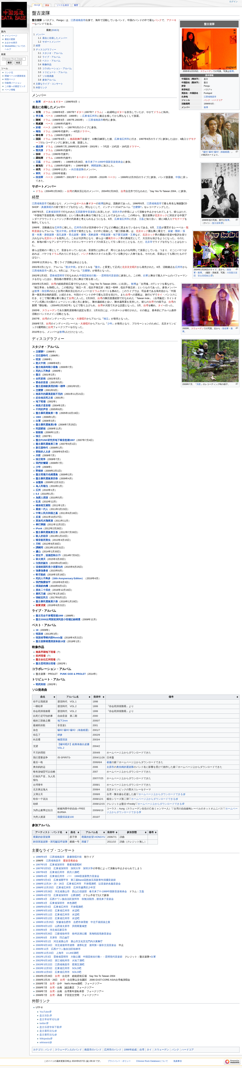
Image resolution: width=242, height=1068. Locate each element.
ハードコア (217, 100)
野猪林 (39, 470)
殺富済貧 (41, 605)
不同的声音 (42, 409)
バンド (48, 1049)
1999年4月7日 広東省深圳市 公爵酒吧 (58, 895)
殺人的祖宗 (42, 536)
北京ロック (161, 215)
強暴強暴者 (42, 570)
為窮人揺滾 (42, 497)
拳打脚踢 (41, 524)
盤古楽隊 (216, 223)
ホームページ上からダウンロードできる (161, 794)
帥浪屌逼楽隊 (40, 841)
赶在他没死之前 (44, 397)
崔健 (170, 231)
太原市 (110, 767)
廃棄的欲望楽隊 (41, 837)
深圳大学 (117, 212)
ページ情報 (10, 90)
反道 (38, 517)
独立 (106, 318)
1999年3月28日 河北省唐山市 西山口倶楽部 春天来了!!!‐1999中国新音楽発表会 (81, 891)
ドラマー (85, 131)
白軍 (145, 275)
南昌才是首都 (43, 405)
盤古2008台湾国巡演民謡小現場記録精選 (58, 619)
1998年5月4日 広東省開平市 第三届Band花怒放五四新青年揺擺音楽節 (76, 880)
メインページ (11, 35)
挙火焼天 (41, 559)
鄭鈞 (177, 231)
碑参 (59, 735)
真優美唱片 (47, 207)
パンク (207, 100)
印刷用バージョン (13, 83)
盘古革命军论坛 (48, 1019)
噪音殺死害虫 (43, 540)
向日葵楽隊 (77, 169)
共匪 (199, 384)
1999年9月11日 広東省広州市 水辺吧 (57, 914)
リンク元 (9, 72)
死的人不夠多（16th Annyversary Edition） (60, 578)
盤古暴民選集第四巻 (47, 478)
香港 (73, 231)
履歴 (76, 5)
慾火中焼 (61, 231)
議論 (47, 5)
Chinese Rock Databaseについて (152, 1061)
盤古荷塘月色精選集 (47, 474)
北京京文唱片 (129, 267)
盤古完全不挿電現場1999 (49, 615)
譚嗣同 (39, 547)
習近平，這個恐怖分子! (48, 555)
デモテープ (178, 219)
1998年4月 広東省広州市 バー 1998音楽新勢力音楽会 (67, 876)
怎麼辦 (86, 270)
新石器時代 (42, 447)
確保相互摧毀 (43, 505)
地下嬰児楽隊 (120, 234)
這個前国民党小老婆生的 (49, 567)
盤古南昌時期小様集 (47, 367)
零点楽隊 (74, 234)
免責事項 (177, 1061)
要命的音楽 (42, 382)
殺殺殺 (39, 432)
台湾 (69, 191)
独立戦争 (41, 459)
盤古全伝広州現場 (45, 659)
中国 (177, 177)
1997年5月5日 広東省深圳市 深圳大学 (58, 868)
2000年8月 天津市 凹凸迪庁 (52, 937)
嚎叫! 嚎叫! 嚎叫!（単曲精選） (217, 152)
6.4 (37, 494)
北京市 (148, 242)
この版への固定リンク (15, 86)
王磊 (38, 162)
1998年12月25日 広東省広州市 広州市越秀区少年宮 (65, 887)
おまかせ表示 (11, 42)
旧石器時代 (42, 355)
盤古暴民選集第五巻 (47, 532)
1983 (38, 417)
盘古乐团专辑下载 (49, 1027)
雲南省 (53, 275)
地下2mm (62, 720)
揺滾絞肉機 (42, 586)
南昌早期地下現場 (45, 652)
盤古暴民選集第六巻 (47, 601)
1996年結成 (130, 1049)
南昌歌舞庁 (76, 139)
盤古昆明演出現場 (45, 663)
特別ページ (10, 79)
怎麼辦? (137, 207)
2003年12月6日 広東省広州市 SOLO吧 (58, 972)
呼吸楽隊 (106, 234)
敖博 (232, 71)
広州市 (93, 116)
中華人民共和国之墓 (47, 513)
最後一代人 (42, 509)
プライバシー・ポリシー (119, 1061)
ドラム (46, 112)
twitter (43, 1023)
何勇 (39, 234)
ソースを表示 (63, 5)
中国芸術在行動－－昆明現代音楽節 (99, 275)
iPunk (39, 528)
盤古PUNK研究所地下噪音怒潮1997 (55, 440)
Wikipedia (45, 1038)
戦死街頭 (41, 684)
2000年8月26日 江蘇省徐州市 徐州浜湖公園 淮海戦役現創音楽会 (73, 933)
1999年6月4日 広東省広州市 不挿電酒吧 (59, 907)
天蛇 (38, 544)
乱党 (38, 501)
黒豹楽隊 (93, 234)
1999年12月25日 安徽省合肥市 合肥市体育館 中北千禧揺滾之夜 (73, 922)
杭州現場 (41, 655)
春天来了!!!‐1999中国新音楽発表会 (104, 162)
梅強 (38, 131)
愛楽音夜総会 (70, 860)
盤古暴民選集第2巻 (46, 424)
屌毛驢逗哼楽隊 (58, 841)
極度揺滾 (62, 739)
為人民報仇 (42, 486)
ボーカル (48, 101)
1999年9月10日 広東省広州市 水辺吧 (57, 910)
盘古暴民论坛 (47, 1031)
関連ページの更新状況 (15, 76)
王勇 (132, 234)
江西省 (207, 97)
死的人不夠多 (43, 371)
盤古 (97, 267)
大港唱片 (81, 318)
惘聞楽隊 (96, 165)
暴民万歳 (41, 593)
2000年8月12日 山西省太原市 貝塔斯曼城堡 (61, 926)
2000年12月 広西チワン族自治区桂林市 (58, 949)
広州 (38, 490)
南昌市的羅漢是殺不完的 (49, 394)
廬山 (38, 551)
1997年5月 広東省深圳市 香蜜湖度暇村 (59, 864)
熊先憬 (39, 150)
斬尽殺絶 (41, 574)
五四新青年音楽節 (85, 212)
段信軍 (225, 328)
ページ (37, 5)
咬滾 (38, 359)
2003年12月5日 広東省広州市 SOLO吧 (58, 968)
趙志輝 (39, 146)
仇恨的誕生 (42, 563)
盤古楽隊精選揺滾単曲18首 (50, 641)
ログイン (233, 1)
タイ (159, 294)
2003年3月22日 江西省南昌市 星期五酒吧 (60, 964)
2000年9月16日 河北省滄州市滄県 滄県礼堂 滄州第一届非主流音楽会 (76, 945)
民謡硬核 (41, 428)
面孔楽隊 (61, 234)
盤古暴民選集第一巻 (47, 413)
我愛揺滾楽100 (65, 817)
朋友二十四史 (43, 590)
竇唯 (83, 234)
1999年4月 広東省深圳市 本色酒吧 (56, 903)
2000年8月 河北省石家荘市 (51, 930)
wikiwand (44, 1042)
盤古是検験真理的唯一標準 (50, 386)
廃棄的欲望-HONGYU (93, 837)
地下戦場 (41, 401)
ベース (49, 116)
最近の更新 (10, 39)
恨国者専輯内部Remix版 (49, 637)
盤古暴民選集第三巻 (47, 444)
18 (37, 630)
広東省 (86, 116)
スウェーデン (206, 71)
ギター (59, 101)
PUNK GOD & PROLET (73, 674)
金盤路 (39, 482)
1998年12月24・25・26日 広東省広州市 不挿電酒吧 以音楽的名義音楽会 (78, 883)
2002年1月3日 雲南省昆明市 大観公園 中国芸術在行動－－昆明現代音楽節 (79, 956)
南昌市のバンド (93, 1049)
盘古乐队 (44, 1015)
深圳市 (57, 212)
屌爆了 (85, 841)
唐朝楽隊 (49, 234)
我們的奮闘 (42, 463)
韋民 (38, 173)
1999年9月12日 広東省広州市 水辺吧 (57, 918)
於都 (38, 127)
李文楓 (39, 116)
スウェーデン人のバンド (68, 1049)
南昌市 (213, 97)
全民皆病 (41, 378)
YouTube (44, 1011)
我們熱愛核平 (43, 582)
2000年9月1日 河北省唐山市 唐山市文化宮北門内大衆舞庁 (69, 941)
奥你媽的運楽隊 (125, 767)
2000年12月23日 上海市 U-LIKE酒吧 (57, 953)
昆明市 (60, 275)
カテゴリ (38, 1049)
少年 (109, 323)
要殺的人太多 (43, 451)
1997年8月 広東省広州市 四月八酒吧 (57, 872)
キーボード (82, 177)
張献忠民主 (42, 597)
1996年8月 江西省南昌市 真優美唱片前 (59, 857)
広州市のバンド (112, 1049)
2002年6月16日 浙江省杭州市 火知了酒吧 (60, 960)
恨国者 (39, 634)
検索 (3, 54)
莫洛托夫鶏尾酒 (44, 520)
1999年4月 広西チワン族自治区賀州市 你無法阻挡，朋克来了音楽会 (75, 899)
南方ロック (114, 238)
